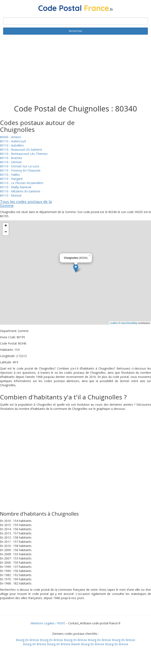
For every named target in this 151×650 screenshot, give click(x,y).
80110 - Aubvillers (12, 145)
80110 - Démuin (11, 162)
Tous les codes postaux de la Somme (26, 203)
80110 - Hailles (10, 175)
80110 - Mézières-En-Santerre (20, 191)
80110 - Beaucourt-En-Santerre (21, 149)
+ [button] (5, 226)
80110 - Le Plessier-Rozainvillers (21, 183)
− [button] (5, 232)
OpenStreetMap (129, 323)
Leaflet (113, 323)
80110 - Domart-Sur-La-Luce (19, 166)
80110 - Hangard (11, 179)
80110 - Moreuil (10, 195)
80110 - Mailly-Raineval (15, 187)
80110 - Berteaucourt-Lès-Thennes (24, 154)
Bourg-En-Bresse (27, 640)
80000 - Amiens (10, 137)
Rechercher (75, 31)
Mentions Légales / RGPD (47, 623)
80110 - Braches (11, 158)
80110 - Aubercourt (13, 141)
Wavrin (75, 644)
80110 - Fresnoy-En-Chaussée (20, 170)
